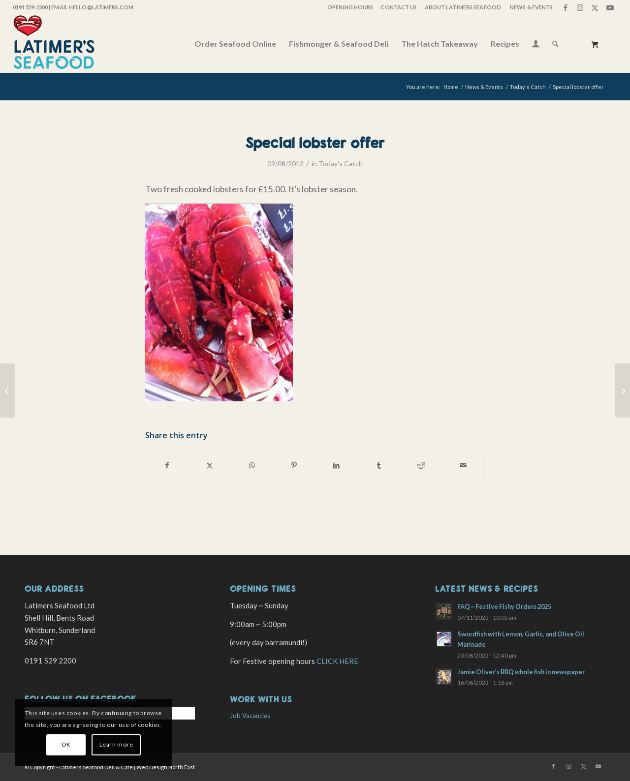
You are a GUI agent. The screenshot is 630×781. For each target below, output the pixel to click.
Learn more (116, 744)
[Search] (555, 43)
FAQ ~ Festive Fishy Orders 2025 (504, 606)
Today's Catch (340, 163)
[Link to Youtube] (609, 7)
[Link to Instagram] (580, 7)
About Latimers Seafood (463, 7)
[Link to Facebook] (565, 7)
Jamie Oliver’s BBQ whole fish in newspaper (521, 672)
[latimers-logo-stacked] (54, 43)
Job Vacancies (250, 716)
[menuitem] (349, 7)
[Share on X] (209, 465)
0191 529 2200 (30, 7)
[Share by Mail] (463, 465)
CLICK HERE (337, 661)
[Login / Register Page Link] (536, 44)
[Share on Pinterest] (294, 465)
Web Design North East (165, 767)
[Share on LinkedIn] (336, 465)
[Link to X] (595, 7)
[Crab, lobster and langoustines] (7, 390)
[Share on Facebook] (167, 465)
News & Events (531, 7)
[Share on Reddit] (421, 465)
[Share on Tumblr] (379, 465)
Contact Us (398, 7)
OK (66, 744)
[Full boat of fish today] (622, 390)
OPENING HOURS (350, 7)
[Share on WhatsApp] (252, 465)
